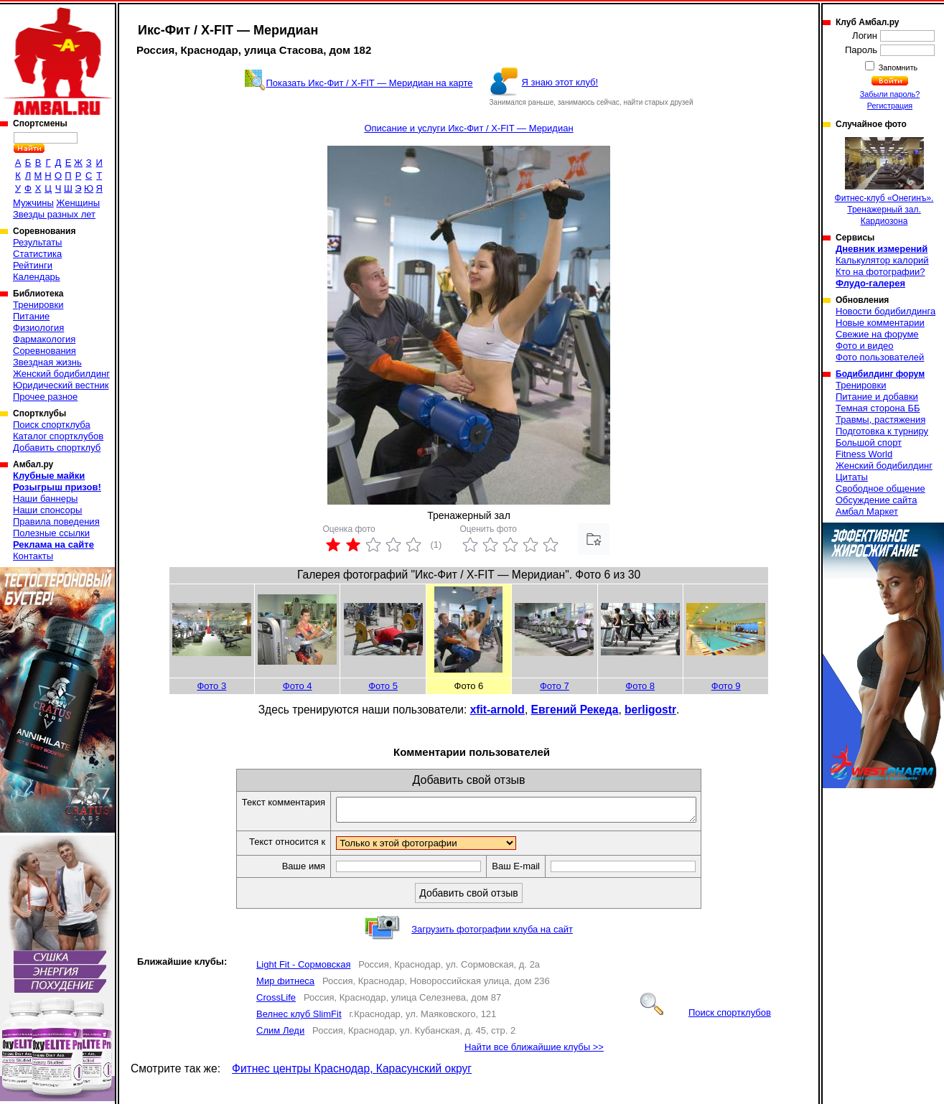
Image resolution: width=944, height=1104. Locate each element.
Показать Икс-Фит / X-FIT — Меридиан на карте (369, 83)
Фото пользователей (880, 357)
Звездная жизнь (47, 362)
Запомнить (897, 67)
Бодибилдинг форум (880, 374)
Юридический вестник (60, 385)
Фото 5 (383, 685)
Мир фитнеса (285, 985)
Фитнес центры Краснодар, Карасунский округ (352, 1073)
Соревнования (44, 350)
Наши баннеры (45, 498)
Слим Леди (280, 1034)
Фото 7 (554, 685)
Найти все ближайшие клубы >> (534, 1051)
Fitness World (864, 454)
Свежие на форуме (877, 334)
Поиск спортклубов (705, 1016)
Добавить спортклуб (57, 447)
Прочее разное (45, 396)
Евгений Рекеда (575, 709)
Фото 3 (211, 685)
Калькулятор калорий (882, 260)
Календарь (36, 276)
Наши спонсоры (47, 510)
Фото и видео (865, 345)
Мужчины (33, 202)
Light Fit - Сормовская (303, 968)
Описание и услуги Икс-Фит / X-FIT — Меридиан (468, 128)
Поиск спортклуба (51, 424)
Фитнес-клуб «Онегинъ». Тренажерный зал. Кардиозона (884, 181)
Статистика (37, 253)
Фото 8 (640, 685)
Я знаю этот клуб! (560, 82)
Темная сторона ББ (878, 408)
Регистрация (889, 105)
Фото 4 (297, 685)
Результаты (37, 242)
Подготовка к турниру (882, 431)
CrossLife (276, 1001)
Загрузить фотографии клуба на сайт (492, 933)
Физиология (38, 327)
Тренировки (38, 304)
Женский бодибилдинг (61, 373)
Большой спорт (869, 442)
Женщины (78, 202)
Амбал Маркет (867, 511)
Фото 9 (726, 685)
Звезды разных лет (54, 214)
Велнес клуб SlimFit (298, 1018)
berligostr (650, 709)
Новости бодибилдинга (885, 311)
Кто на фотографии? (880, 271)
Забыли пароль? (890, 94)
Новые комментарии (880, 322)
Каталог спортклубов (58, 436)
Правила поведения (56, 521)
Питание (31, 316)
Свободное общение (880, 488)
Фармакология (44, 339)
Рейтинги (32, 265)
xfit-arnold (497, 709)
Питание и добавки (877, 396)
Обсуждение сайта (876, 500)
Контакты (33, 556)
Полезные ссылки (51, 533)
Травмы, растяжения (880, 419)
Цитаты (852, 477)
